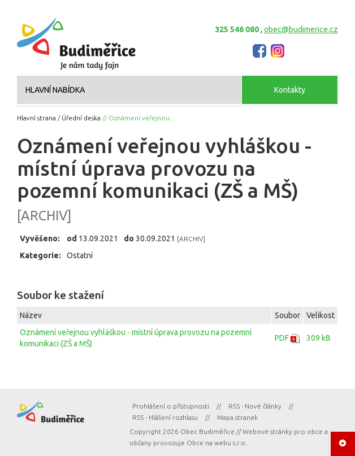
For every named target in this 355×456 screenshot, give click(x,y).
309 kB (318, 337)
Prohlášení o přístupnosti (170, 406)
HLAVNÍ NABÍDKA (55, 89)
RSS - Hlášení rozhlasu (165, 417)
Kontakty (289, 89)
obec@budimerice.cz (301, 29)
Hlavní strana (36, 117)
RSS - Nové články (255, 406)
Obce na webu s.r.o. (217, 442)
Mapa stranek (237, 417)
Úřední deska (81, 117)
